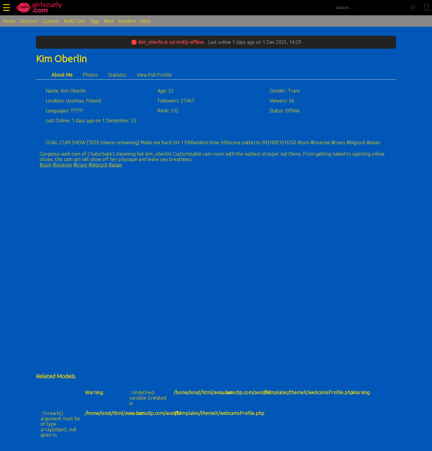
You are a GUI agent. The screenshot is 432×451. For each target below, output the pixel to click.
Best (109, 21)
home (9, 21)
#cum (45, 164)
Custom (51, 21)
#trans (80, 164)
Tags (94, 21)
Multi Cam (74, 21)
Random (127, 21)
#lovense (62, 164)
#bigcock (97, 164)
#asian (115, 164)
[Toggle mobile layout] (426, 8)
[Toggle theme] (412, 8)
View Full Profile (154, 75)
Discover (29, 21)
